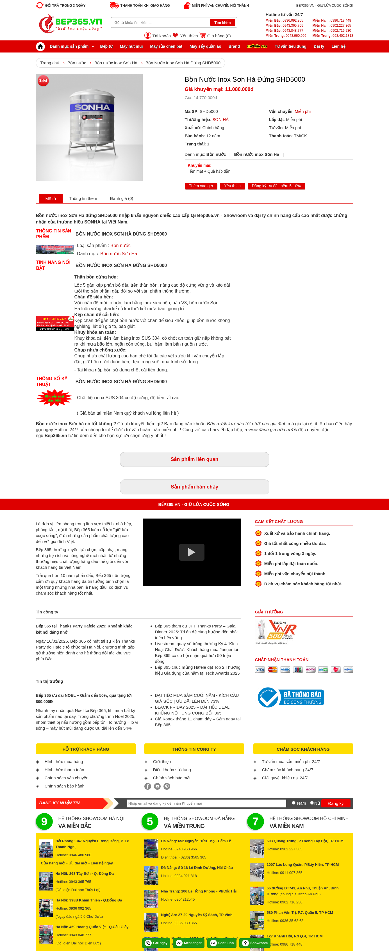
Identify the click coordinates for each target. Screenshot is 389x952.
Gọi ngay (156, 943)
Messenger (189, 943)
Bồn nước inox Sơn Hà (115, 62)
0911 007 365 (291, 873)
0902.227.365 (331, 26)
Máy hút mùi (131, 46)
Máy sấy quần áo (205, 46)
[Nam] (293, 803)
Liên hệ (338, 46)
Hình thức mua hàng (64, 761)
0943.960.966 (286, 36)
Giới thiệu (162, 761)
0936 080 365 (185, 923)
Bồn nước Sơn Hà (118, 253)
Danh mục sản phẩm (64, 46)
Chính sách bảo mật (172, 777)
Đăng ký (335, 803)
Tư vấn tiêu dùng (290, 46)
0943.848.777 (284, 31)
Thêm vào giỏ (201, 186)
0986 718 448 (291, 944)
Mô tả (51, 198)
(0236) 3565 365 (192, 857)
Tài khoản (162, 35)
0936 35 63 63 (291, 921)
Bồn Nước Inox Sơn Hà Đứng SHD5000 (182, 62)
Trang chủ (50, 62)
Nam (301, 803)
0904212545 (184, 899)
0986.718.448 (331, 20)
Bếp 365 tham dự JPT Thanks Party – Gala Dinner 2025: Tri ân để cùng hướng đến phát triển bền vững (196, 632)
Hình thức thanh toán (64, 769)
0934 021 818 (185, 876)
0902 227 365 (291, 849)
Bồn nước (76, 62)
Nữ (317, 803)
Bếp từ (106, 46)
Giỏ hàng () (219, 35)
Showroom (255, 943)
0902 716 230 (291, 902)
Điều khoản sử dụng (172, 769)
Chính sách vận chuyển (66, 777)
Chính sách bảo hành (65, 786)
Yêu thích (189, 35)
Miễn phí (303, 111)
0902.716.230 (331, 31)
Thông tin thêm (83, 198)
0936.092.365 (284, 20)
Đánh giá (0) (121, 198)
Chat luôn (222, 943)
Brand (234, 46)
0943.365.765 (284, 26)
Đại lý (319, 46)
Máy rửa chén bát (166, 46)
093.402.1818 (332, 36)
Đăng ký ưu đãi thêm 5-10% (276, 186)
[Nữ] (312, 803)
